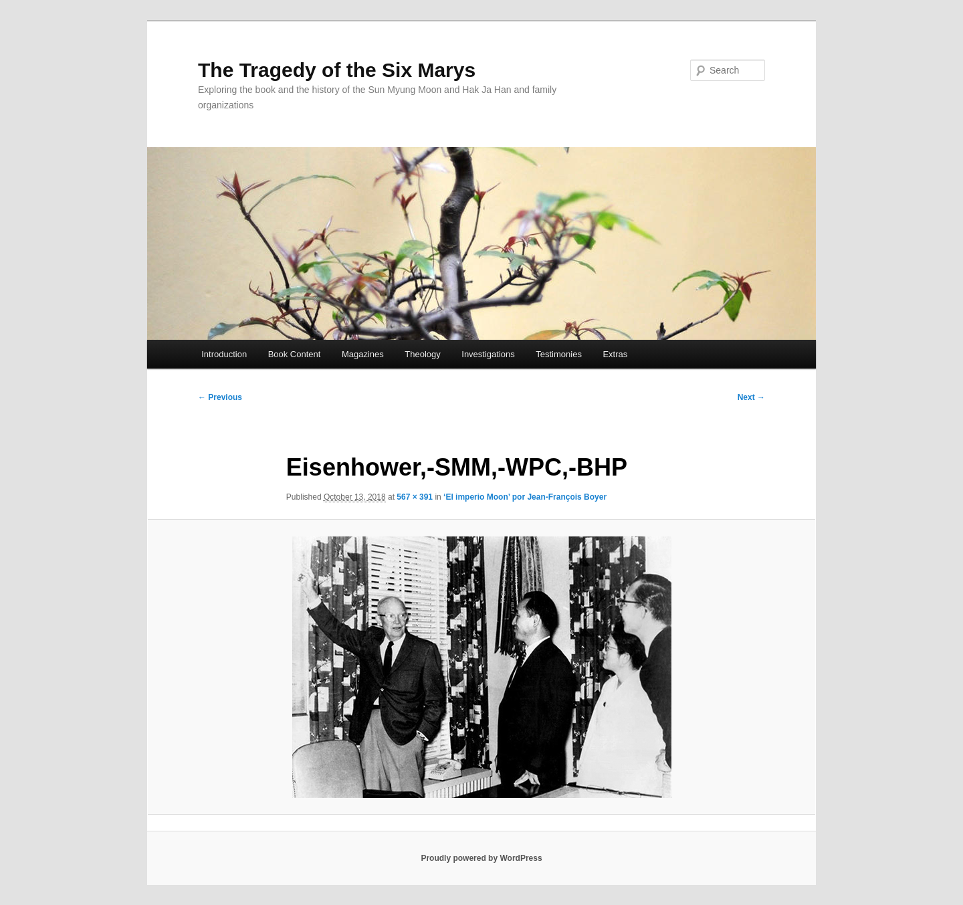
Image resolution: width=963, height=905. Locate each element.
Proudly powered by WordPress (481, 858)
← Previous (220, 397)
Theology (422, 354)
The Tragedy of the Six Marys (336, 70)
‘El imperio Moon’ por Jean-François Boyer (525, 497)
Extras (615, 354)
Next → (751, 397)
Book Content (294, 354)
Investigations (488, 354)
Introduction (224, 354)
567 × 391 (415, 497)
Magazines (363, 354)
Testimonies (559, 354)
